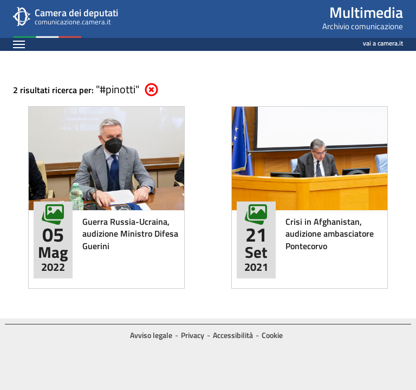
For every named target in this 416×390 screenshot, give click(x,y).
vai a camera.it (383, 41)
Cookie (272, 335)
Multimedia (366, 12)
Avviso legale (151, 335)
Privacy (192, 335)
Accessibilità (233, 335)
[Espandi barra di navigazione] (19, 44)
